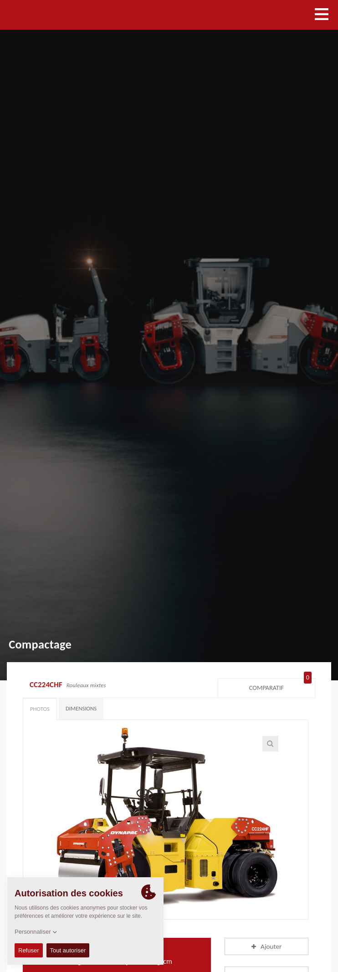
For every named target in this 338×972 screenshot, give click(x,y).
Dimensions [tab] (81, 708)
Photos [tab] (40, 708)
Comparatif (280, 686)
